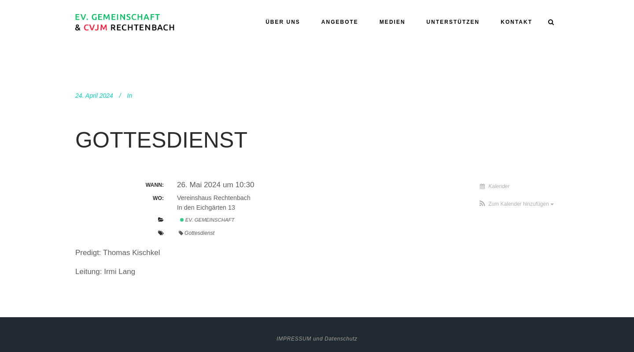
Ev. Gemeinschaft (207, 219)
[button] (516, 204)
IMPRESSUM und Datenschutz (317, 339)
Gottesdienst (161, 140)
